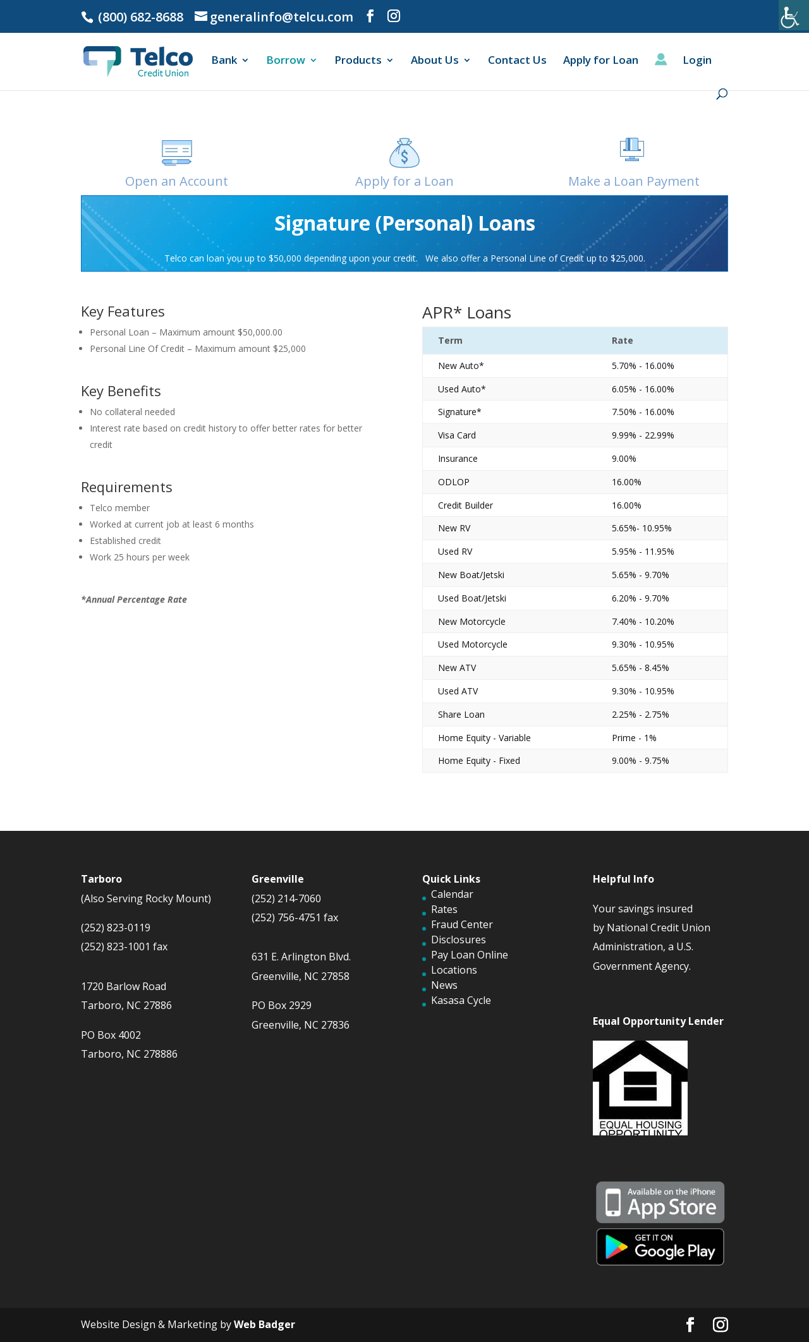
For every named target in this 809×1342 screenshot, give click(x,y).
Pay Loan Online (469, 955)
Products (358, 61)
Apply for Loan (600, 61)
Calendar (452, 894)
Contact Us (517, 61)
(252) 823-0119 (115, 927)
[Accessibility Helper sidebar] (794, 15)
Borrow (285, 61)
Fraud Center (462, 924)
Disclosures (458, 939)
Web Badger (264, 1324)
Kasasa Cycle (461, 1000)
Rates (444, 909)
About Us (435, 61)
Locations (454, 970)
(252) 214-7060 (286, 898)
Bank (224, 61)
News (444, 985)
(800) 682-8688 (139, 16)
